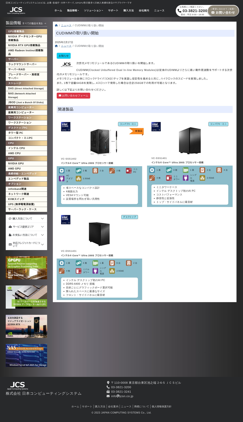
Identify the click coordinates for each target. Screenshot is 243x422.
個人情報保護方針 (162, 406)
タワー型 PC (15, 133)
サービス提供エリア (21, 227)
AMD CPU (14, 153)
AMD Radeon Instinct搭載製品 (25, 52)
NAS (22, 95)
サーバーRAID (16, 69)
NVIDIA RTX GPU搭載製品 (24, 45)
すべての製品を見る (34, 23)
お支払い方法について (23, 235)
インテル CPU (16, 148)
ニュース (159, 10)
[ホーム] (56, 25)
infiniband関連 (17, 189)
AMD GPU (14, 168)
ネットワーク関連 (18, 194)
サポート (113, 10)
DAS (26, 88)
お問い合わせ (223, 10)
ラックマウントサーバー (22, 64)
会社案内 (144, 10)
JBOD (26, 102)
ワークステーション (19, 122)
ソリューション (92, 10)
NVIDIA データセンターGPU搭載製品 (25, 38)
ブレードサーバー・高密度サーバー (23, 76)
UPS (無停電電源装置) (21, 204)
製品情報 (72, 10)
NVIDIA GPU (16, 163)
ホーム (58, 10)
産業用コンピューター (21, 112)
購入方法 (128, 10)
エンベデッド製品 (18, 178)
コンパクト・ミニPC (20, 138)
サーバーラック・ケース (22, 209)
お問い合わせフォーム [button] (73, 95)
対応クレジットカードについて (24, 244)
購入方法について (20, 218)
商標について (141, 406)
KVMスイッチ (16, 199)
